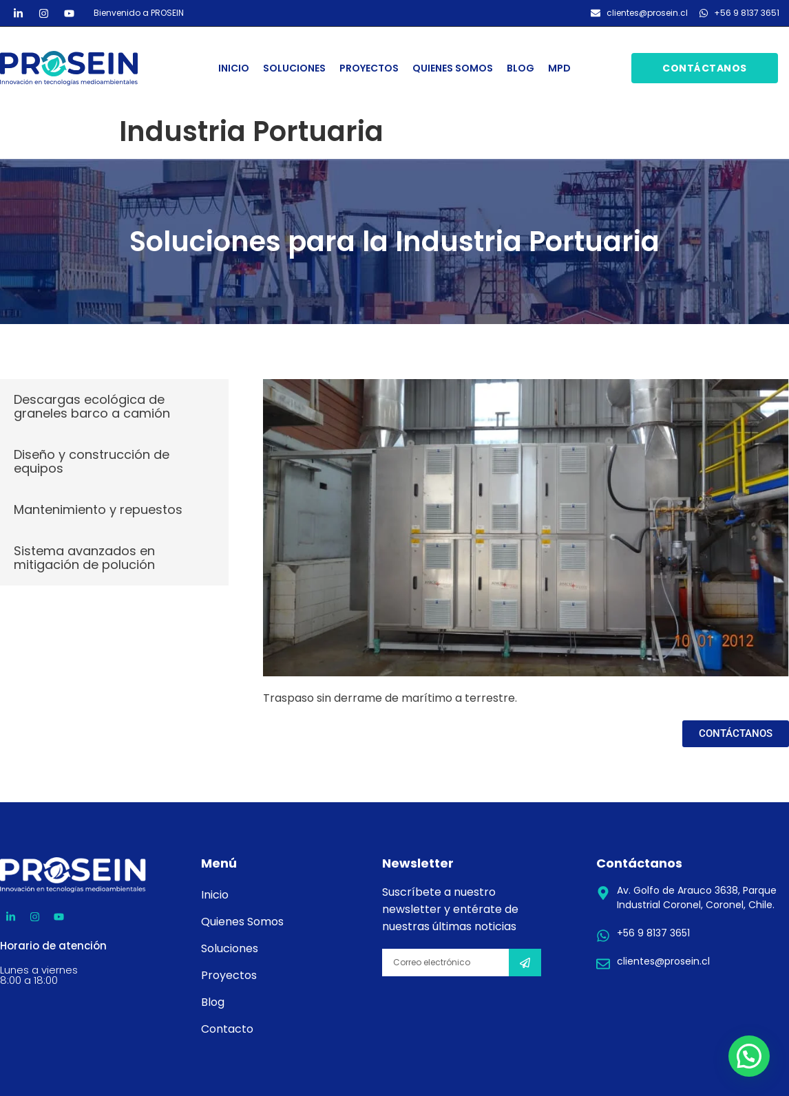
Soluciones (294, 68)
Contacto (227, 1029)
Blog (520, 68)
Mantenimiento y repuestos (98, 509)
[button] (749, 1056)
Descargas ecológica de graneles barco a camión (92, 406)
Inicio (233, 68)
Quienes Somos (452, 68)
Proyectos (369, 68)
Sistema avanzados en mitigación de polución (84, 557)
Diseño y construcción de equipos (91, 461)
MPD (559, 68)
